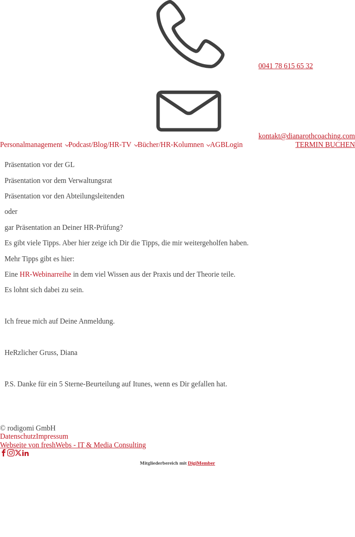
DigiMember (201, 463)
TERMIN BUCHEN (325, 144)
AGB (217, 144)
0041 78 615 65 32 (286, 66)
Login (234, 144)
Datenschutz (18, 436)
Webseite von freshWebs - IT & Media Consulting (73, 445)
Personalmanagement (31, 144)
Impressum (52, 436)
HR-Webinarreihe (45, 274)
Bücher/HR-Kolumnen (171, 144)
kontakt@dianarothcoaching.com (307, 136)
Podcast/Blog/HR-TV (99, 144)
